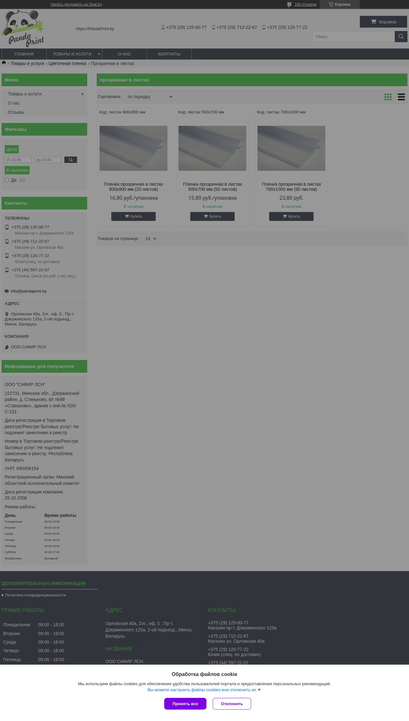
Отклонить (232, 703)
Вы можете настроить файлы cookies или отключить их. (202, 689)
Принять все (185, 703)
